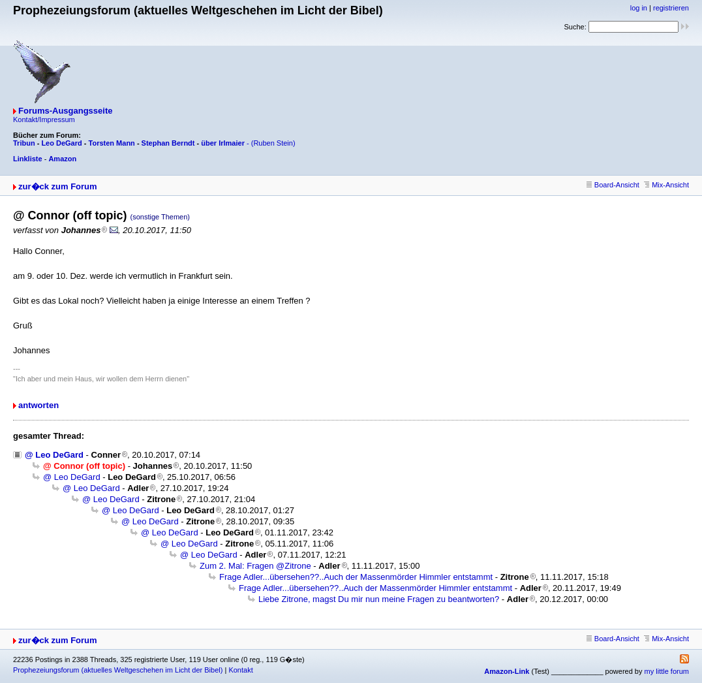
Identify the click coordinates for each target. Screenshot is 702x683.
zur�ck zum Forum (57, 186)
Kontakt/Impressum (44, 119)
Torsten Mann (112, 143)
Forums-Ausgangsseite (65, 111)
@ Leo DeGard (54, 455)
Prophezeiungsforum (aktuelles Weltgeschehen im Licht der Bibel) (117, 670)
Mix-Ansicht (666, 185)
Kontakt (240, 670)
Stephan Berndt (168, 143)
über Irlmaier (223, 143)
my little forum (667, 671)
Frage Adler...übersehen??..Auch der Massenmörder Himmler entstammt (356, 577)
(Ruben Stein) (273, 143)
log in (638, 8)
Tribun (24, 143)
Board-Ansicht (613, 185)
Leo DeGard (61, 143)
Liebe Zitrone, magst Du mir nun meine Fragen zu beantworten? (378, 599)
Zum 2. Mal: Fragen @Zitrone (255, 566)
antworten (38, 405)
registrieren (671, 8)
